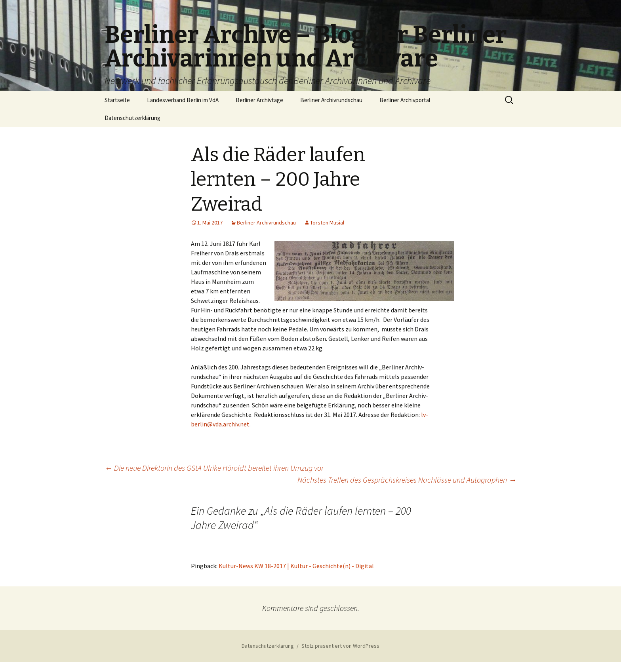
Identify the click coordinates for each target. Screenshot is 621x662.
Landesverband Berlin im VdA (183, 100)
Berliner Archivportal (404, 100)
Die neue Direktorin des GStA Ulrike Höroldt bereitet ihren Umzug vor (214, 468)
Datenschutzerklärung (132, 118)
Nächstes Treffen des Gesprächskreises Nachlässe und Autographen (406, 480)
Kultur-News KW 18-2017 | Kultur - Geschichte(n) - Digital (296, 566)
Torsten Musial (327, 222)
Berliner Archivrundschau (331, 100)
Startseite (117, 100)
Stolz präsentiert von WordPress (340, 645)
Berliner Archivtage (259, 100)
